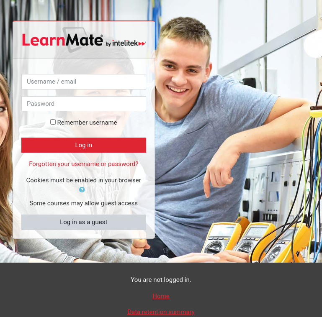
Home (160, 296)
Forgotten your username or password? (83, 164)
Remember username (87, 122)
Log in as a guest (83, 222)
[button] (83, 190)
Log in (83, 145)
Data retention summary (161, 312)
